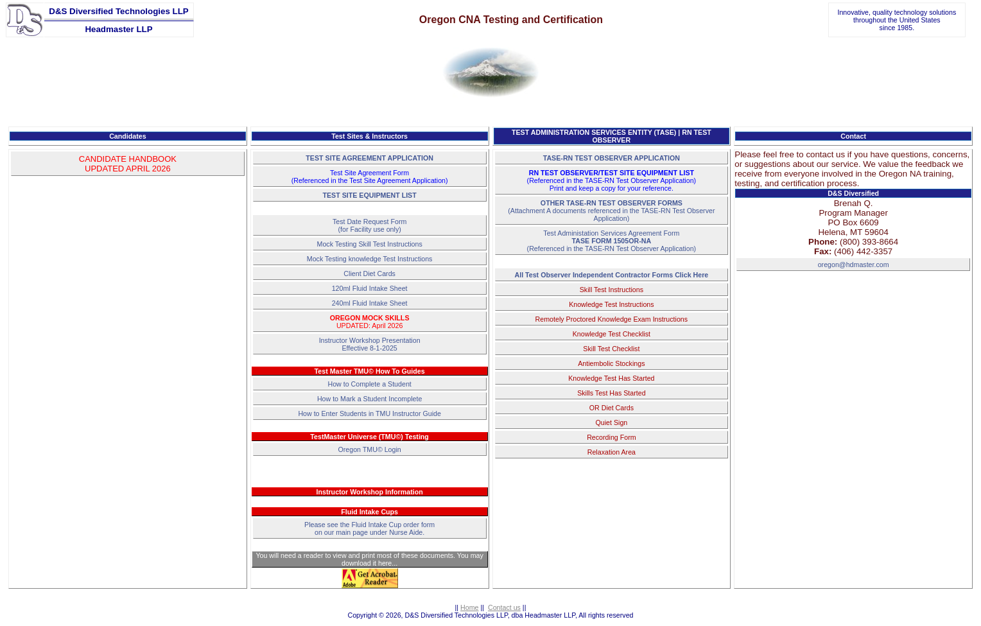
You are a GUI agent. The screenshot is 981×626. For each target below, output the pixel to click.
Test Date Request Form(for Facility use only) (370, 225)
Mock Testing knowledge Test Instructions (370, 259)
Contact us (504, 607)
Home (469, 607)
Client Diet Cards (369, 273)
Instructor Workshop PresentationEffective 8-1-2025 (370, 344)
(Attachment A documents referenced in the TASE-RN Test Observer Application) (611, 210)
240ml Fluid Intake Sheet (370, 303)
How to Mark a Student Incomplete (369, 399)
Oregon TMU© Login (369, 449)
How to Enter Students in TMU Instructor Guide (369, 413)
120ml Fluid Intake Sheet (370, 288)
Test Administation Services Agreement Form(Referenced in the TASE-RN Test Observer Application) (612, 240)
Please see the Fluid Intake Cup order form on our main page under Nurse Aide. (369, 528)
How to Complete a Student (369, 384)
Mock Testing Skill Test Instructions (369, 244)
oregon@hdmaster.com (853, 264)
